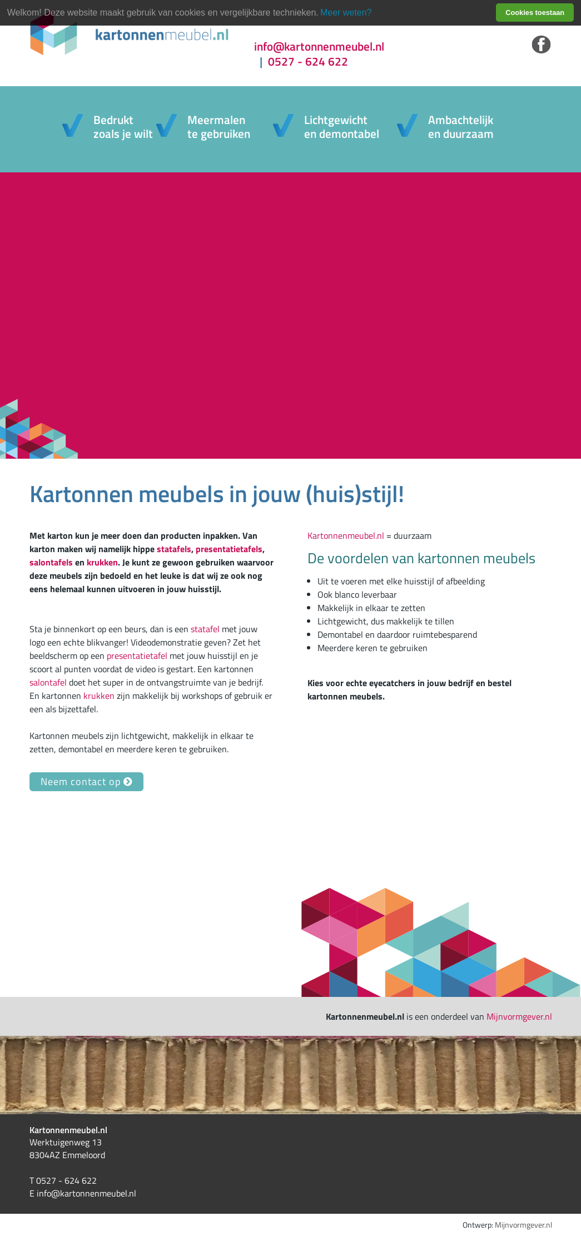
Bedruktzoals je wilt (123, 126)
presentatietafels (229, 548)
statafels (174, 548)
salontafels (51, 562)
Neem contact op (86, 781)
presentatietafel (137, 655)
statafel (205, 629)
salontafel (48, 682)
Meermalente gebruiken (218, 126)
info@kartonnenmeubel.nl (319, 46)
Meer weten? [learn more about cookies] (346, 12)
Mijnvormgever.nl (519, 1016)
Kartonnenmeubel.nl (345, 535)
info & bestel (99, 302)
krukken (102, 562)
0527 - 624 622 (301, 61)
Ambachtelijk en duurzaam (461, 126)
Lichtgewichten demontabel (341, 126)
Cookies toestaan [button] (534, 12)
